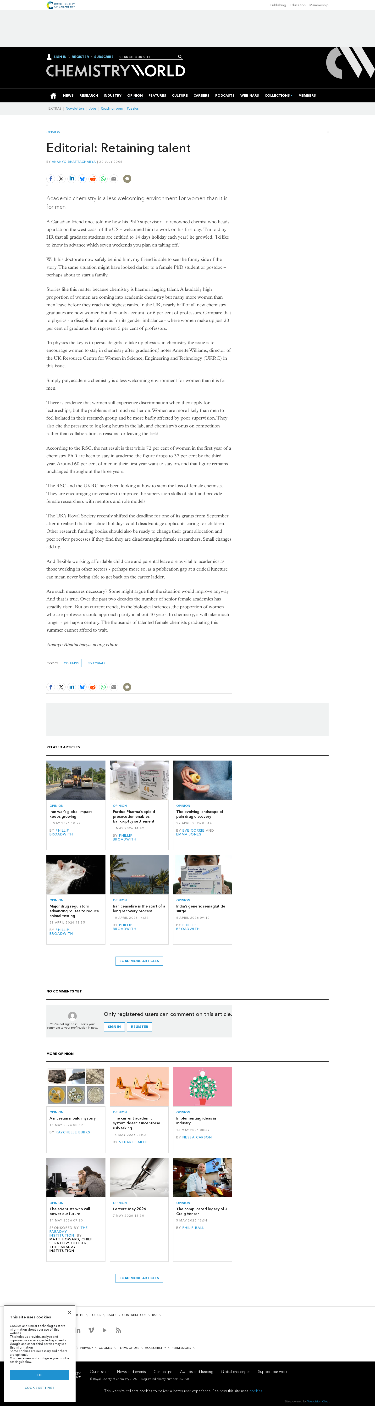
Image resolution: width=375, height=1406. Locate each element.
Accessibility (155, 1348)
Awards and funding (196, 1371)
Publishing (278, 5)
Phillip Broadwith (61, 832)
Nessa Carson (197, 1137)
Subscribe (104, 57)
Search (180, 57)
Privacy (86, 1348)
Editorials (96, 663)
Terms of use (128, 1348)
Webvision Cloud (319, 1401)
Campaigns (163, 1371)
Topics (95, 1315)
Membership (319, 5)
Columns (71, 663)
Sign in (114, 1027)
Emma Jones (188, 834)
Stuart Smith (133, 1142)
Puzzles (133, 108)
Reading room (112, 108)
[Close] (69, 1312)
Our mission (100, 1371)
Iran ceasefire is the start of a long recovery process (139, 908)
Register (80, 57)
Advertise (76, 1315)
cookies (255, 1391)
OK (39, 1375)
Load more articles (139, 961)
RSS (154, 1315)
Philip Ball (193, 1228)
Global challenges (235, 1371)
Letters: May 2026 (129, 1209)
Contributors (134, 1315)
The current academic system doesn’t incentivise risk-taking (136, 1123)
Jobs (93, 108)
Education (298, 5)
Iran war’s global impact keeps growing (71, 814)
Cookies (105, 1348)
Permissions (181, 1348)
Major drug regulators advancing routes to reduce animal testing (74, 911)
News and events (131, 1371)
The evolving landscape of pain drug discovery (199, 814)
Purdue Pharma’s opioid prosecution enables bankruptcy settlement (134, 816)
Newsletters (75, 108)
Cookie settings (40, 1387)
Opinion (53, 132)
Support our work (272, 1371)
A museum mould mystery (73, 1118)
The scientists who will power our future (70, 1211)
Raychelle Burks (73, 1132)
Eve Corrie (193, 831)
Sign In (60, 57)
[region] (40, 1353)
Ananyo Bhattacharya (74, 161)
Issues (111, 1315)
